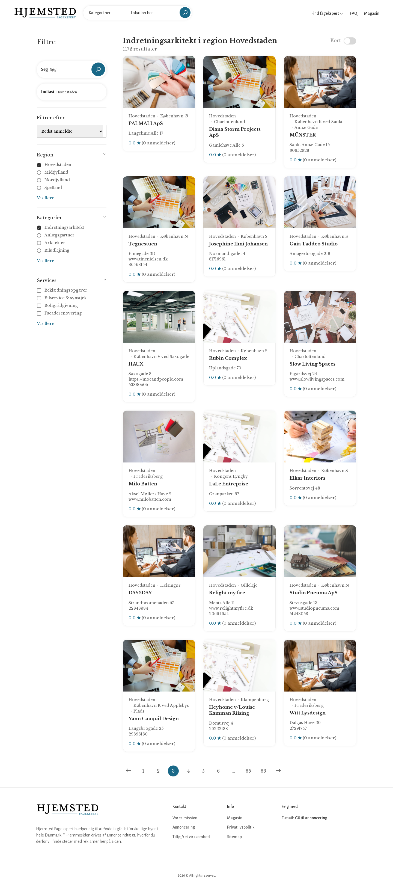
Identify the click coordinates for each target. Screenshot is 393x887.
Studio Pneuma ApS (314, 592)
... (233, 771)
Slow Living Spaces (312, 364)
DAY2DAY (140, 592)
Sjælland (53, 187)
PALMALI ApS (146, 123)
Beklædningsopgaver (62, 290)
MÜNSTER (303, 135)
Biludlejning (56, 250)
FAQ (353, 13)
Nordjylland (57, 179)
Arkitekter (54, 242)
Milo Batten (143, 483)
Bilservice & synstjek (62, 297)
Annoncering (183, 827)
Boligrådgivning (58, 305)
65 (248, 771)
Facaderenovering (60, 313)
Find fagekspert (327, 13)
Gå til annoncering (311, 818)
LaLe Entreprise (228, 483)
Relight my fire (227, 592)
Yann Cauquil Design (154, 718)
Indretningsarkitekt (64, 227)
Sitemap (234, 837)
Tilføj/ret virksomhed (191, 837)
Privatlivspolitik (240, 827)
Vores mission (184, 818)
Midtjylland (56, 172)
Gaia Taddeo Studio (314, 244)
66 (263, 771)
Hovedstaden (57, 164)
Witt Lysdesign (308, 713)
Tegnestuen (143, 244)
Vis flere (45, 197)
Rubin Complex (228, 358)
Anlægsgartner (59, 235)
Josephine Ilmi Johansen (238, 244)
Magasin (371, 13)
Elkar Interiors (307, 478)
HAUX (136, 364)
